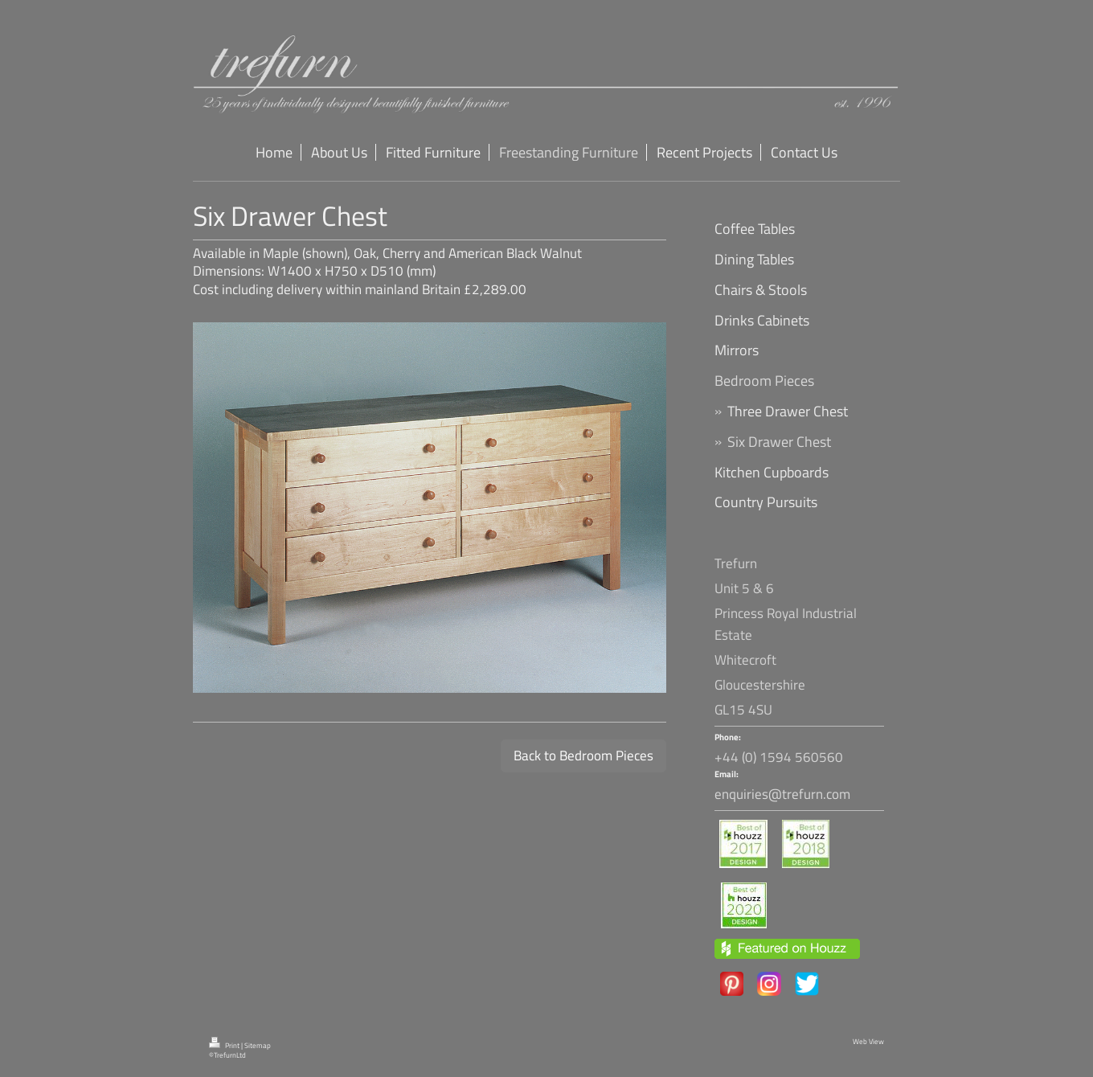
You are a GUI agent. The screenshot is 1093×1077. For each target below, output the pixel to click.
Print (225, 1045)
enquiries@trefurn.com (782, 794)
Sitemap (257, 1045)
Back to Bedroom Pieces (583, 755)
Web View (868, 1041)
